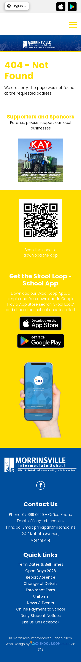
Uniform (40, 596)
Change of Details (40, 583)
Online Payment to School (40, 609)
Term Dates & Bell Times (40, 564)
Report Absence (40, 577)
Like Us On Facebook (40, 622)
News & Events (40, 603)
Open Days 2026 (40, 570)
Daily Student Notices (41, 615)
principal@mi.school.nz (54, 527)
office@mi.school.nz (46, 520)
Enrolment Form (40, 590)
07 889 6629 (33, 514)
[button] (16, 6)
